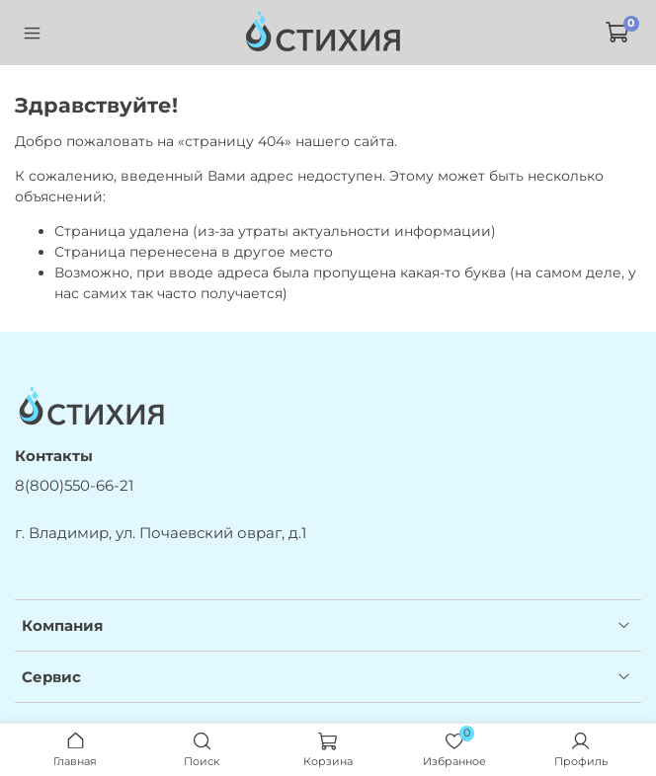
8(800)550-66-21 (74, 485)
